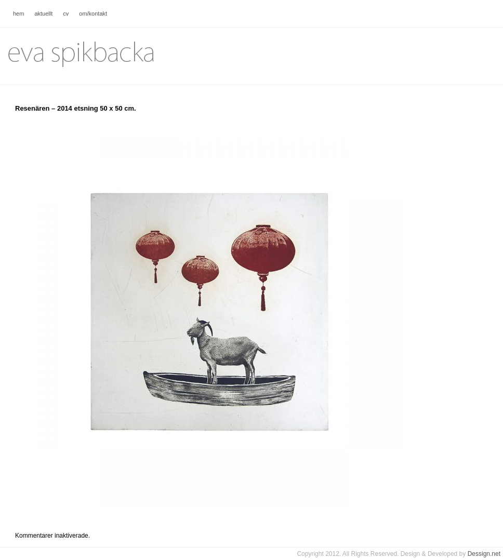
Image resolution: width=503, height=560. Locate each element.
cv (66, 13)
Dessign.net (484, 553)
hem (18, 13)
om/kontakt (93, 13)
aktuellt (43, 13)
